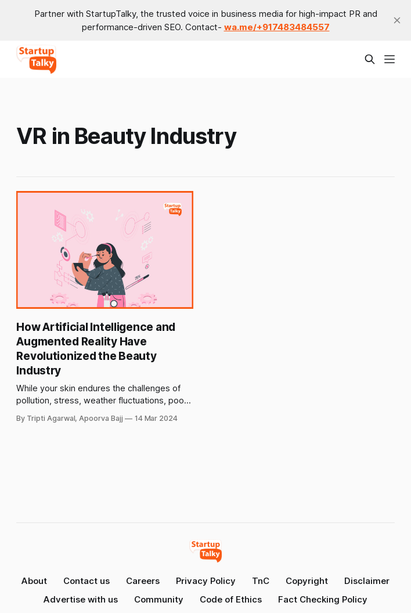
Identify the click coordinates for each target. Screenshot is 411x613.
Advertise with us (81, 599)
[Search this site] (369, 59)
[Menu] (389, 59)
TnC (260, 580)
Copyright (307, 580)
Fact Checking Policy (322, 599)
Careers (143, 580)
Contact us (86, 580)
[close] (397, 20)
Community (158, 599)
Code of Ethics (231, 599)
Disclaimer (367, 580)
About (34, 580)
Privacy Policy (206, 580)
